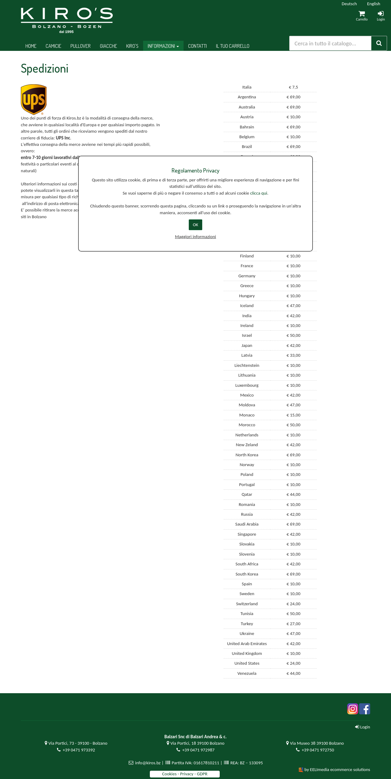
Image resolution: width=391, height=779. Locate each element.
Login (362, 727)
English (373, 3)
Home (30, 46)
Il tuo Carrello (232, 46)
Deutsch (349, 3)
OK (195, 224)
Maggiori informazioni (195, 236)
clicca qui (258, 193)
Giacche (108, 46)
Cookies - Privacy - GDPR (184, 774)
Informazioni (163, 46)
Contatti (197, 46)
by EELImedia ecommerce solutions (337, 769)
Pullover (80, 46)
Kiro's (132, 46)
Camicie (53, 46)
